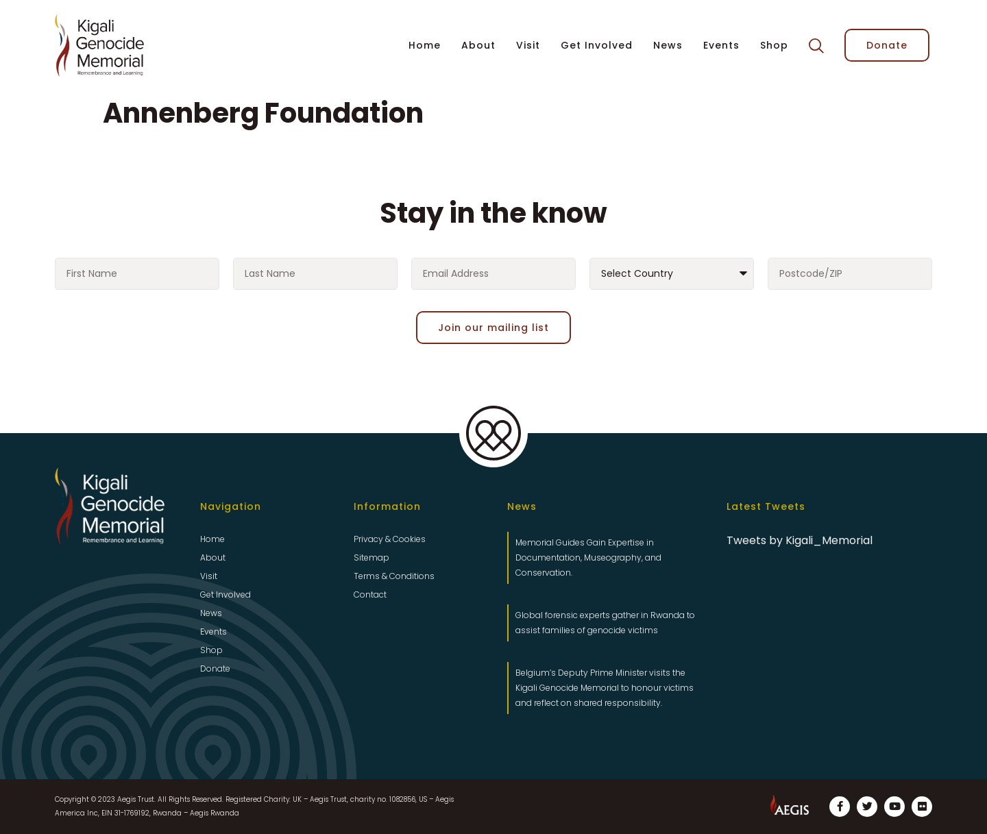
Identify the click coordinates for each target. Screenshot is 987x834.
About (478, 45)
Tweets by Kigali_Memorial (800, 540)
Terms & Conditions (394, 576)
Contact (370, 594)
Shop (774, 45)
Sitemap (371, 557)
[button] (816, 45)
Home (425, 45)
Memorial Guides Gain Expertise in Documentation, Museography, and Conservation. (588, 557)
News (668, 45)
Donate (215, 668)
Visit (528, 45)
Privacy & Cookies (390, 539)
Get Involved (597, 45)
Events (721, 45)
